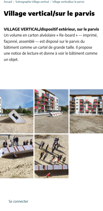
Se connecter (18, 201)
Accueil (8, 2)
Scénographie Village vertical (32, 2)
